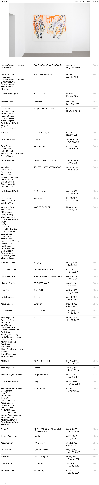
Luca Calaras (6, 234)
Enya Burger (6, 146)
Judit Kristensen (8, 231)
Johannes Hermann (9, 177)
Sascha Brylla (7, 203)
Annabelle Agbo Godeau (11, 388)
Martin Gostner (7, 179)
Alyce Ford (5, 167)
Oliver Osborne (7, 243)
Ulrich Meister (7, 187)
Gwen (3, 222)
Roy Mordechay (8, 160)
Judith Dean (6, 149)
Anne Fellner (6, 210)
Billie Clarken (6, 325)
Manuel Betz (6, 239)
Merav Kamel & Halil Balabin (12, 153)
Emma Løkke (6, 174)
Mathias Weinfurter (9, 420)
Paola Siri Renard (8, 410)
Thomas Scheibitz (8, 184)
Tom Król (5, 351)
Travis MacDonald (8, 354)
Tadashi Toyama (8, 256)
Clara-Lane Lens (8, 217)
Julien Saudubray (8, 412)
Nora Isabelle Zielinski (10, 241)
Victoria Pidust (7, 356)
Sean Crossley (7, 251)
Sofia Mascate (7, 253)
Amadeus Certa (7, 207)
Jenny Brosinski (7, 198)
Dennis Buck (6, 391)
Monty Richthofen (8, 342)
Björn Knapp (6, 212)
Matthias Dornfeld (8, 200)
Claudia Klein (6, 170)
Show (95, 65)
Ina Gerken (5, 224)
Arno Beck (5, 322)
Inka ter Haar (6, 227)
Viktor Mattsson (7, 258)
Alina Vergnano (7, 318)
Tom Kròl (5, 398)
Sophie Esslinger (8, 182)
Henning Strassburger (10, 334)
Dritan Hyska (6, 172)
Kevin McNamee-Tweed (11, 337)
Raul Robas (6, 246)
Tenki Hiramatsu (8, 347)
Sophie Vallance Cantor (11, 415)
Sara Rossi (5, 344)
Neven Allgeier (7, 156)
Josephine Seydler (9, 229)
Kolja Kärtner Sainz (9, 151)
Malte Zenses (6, 425)
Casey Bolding (7, 214)
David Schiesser (8, 332)
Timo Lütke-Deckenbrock (12, 349)
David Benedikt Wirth (10, 191)
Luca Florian (6, 236)
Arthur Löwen (7, 403)
